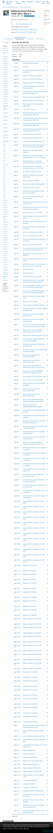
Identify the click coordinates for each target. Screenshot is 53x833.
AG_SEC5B (5, 72)
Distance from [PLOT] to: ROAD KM (32, 79)
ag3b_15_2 (16, 166)
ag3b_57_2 (16, 394)
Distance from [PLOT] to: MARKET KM (33, 82)
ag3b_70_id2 (17, 512)
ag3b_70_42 (17, 668)
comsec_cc (5, 280)
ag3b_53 (16, 371)
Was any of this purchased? (30, 301)
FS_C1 (4, 147)
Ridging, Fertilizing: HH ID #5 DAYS (32, 659)
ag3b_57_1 (16, 388)
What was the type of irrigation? (31, 180)
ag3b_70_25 (17, 677)
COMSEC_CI (5, 135)
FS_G (4, 167)
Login (48, 2)
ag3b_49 (16, 344)
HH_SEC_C (5, 205)
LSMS (17, 7)
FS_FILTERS (5, 164)
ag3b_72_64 (17, 775)
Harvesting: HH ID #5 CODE (30, 707)
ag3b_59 (16, 405)
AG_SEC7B (5, 81)
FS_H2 (4, 171)
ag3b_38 (16, 285)
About (23, 1)
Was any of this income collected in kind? (34, 97)
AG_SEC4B (5, 67)
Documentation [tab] (30, 38)
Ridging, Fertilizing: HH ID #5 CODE (32, 654)
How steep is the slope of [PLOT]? (32, 171)
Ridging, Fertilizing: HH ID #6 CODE (32, 663)
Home (4, 7)
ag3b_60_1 (16, 410)
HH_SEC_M (5, 246)
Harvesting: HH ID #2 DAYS (30, 686)
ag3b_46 (16, 330)
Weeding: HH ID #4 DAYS (30, 597)
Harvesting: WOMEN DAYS (30, 780)
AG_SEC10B (5, 94)
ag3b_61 (16, 421)
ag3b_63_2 (16, 437)
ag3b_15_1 (16, 161)
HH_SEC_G (5, 219)
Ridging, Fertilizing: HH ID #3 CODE (32, 636)
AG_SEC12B (5, 103)
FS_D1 (4, 149)
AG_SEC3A (5, 60)
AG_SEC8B (5, 85)
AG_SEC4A (5, 65)
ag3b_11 (16, 141)
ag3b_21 (16, 191)
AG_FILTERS (5, 50)
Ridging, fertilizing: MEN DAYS (31, 764)
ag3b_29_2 (16, 235)
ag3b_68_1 (16, 479)
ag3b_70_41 (17, 659)
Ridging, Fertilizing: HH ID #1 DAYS (32, 624)
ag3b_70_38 (17, 633)
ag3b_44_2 (17, 319)
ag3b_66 (16, 469)
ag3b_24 (16, 207)
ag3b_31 (16, 244)
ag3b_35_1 (16, 269)
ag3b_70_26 (17, 686)
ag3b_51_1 (16, 355)
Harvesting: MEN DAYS (29, 784)
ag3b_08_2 (16, 118)
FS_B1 (4, 144)
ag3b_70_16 (17, 597)
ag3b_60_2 (16, 415)
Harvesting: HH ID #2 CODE (30, 681)
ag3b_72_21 (17, 739)
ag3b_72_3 (16, 745)
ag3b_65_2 (16, 453)
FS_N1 (4, 196)
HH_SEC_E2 (5, 211)
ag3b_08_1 (16, 113)
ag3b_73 (16, 794)
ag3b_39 (16, 291)
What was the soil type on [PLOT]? (32, 134)
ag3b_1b (16, 70)
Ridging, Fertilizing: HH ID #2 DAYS (32, 633)
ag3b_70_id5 (17, 544)
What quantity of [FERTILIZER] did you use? (34, 335)
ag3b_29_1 (16, 232)
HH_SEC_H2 (5, 224)
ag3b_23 (16, 202)
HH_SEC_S (5, 262)
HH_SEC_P (5, 255)
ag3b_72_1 (16, 730)
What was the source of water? (31, 187)
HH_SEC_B (5, 202)
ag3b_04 (16, 91)
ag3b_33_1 (16, 253)
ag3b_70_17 (17, 606)
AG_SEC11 (5, 98)
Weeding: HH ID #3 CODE (29, 583)
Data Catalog (18, 2)
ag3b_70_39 (17, 641)
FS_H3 (4, 173)
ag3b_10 (16, 138)
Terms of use (43, 2)
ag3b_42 (16, 305)
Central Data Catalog (10, 7)
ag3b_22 (16, 196)
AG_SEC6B (5, 76)
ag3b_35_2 (16, 273)
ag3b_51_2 (16, 360)
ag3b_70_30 (17, 722)
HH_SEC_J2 (5, 235)
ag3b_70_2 (16, 517)
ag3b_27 (16, 221)
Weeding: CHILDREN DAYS (30, 757)
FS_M (4, 193)
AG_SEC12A (5, 101)
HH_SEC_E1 (5, 209)
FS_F (4, 162)
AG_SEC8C (5, 87)
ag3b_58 (16, 399)
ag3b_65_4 (16, 463)
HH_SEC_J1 (5, 233)
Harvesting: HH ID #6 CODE (30, 716)
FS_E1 (4, 156)
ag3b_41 (16, 301)
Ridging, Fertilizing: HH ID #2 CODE (32, 627)
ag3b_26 (16, 216)
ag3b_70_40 (17, 650)
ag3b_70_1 (16, 506)
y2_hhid (16, 63)
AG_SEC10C (5, 96)
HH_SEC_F (5, 214)
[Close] (51, 823)
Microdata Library (9, 2)
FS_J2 (4, 180)
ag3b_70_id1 (17, 501)
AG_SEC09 (5, 89)
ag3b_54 (16, 376)
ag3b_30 (16, 239)
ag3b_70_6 (16, 560)
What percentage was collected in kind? (33, 100)
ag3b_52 (16, 365)
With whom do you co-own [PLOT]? (32, 212)
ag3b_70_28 (17, 704)
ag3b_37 (16, 280)
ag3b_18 (16, 180)
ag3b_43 (16, 308)
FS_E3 (4, 160)
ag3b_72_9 (16, 791)
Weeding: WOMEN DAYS (29, 750)
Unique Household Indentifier (30, 63)
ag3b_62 (16, 426)
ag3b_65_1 (16, 447)
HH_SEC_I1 (5, 228)
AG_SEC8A (5, 83)
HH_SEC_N (5, 248)
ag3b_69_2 (16, 496)
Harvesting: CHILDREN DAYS (30, 787)
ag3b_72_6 (16, 761)
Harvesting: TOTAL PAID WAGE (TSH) (33, 791)
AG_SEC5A (5, 69)
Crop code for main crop (29, 109)
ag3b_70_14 (17, 579)
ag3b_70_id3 (17, 522)
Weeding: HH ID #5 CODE (29, 601)
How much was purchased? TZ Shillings (33, 305)
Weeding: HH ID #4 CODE (30, 592)
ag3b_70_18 (17, 615)
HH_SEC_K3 (5, 242)
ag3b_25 (16, 212)
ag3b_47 (16, 335)
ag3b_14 (16, 155)
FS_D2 (4, 151)
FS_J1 (4, 178)
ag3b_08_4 (16, 129)
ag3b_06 (16, 100)
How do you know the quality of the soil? (34, 141)
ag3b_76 (16, 810)
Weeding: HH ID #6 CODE (30, 610)
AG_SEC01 (5, 48)
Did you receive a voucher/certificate (32, 380)
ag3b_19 (16, 184)
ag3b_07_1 (16, 104)
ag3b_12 (16, 145)
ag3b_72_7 (16, 780)
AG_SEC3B (5, 63)
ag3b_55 (16, 380)
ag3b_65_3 (16, 458)
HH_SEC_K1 (5, 237)
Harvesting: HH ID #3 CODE (30, 690)
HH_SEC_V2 (5, 266)
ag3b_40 (16, 296)
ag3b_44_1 (16, 314)
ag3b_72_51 (17, 757)
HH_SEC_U (5, 264)
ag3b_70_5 (16, 549)
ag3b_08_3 (16, 123)
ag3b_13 (16, 150)
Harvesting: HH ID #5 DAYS (30, 713)
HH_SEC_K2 (5, 240)
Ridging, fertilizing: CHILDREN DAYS (32, 771)
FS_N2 (4, 198)
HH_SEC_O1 (5, 251)
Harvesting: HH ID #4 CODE (30, 698)
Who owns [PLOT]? (28, 269)
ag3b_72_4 (16, 750)
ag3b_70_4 (16, 538)
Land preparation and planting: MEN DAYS (34, 736)
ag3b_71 (16, 725)
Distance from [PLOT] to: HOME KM (32, 75)
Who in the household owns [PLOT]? (33, 232)
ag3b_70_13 (17, 570)
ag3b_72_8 (16, 784)
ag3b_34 (16, 264)
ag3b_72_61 (17, 764)
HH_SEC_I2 (5, 231)
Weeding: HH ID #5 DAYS (29, 606)
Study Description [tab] (8, 38)
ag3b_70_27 (17, 695)
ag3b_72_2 (16, 736)
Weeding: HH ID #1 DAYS (29, 570)
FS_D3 (4, 153)
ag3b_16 (16, 171)
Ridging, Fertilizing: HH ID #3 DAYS (32, 641)
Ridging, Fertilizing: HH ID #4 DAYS (32, 650)
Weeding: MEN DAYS (28, 754)
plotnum (16, 66)
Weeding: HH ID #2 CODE (29, 574)
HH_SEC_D (5, 207)
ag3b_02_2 (16, 79)
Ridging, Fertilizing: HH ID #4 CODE (32, 645)
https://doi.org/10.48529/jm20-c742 (24, 24)
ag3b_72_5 (16, 754)
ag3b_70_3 (16, 528)
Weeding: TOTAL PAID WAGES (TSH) (33, 761)
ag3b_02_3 (16, 82)
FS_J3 (4, 182)
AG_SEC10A (5, 92)
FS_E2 (4, 158)
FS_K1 (4, 185)
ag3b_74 (16, 800)
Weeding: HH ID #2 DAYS (29, 579)
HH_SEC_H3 (5, 226)
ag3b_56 (16, 383)
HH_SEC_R (5, 260)
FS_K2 (4, 187)
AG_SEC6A (5, 74)
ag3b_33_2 (16, 259)
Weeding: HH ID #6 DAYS (29, 615)
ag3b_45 (16, 324)
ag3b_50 (16, 349)
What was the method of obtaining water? (34, 184)
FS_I (4, 176)
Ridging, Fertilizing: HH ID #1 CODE (32, 618)
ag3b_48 (16, 339)
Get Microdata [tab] (40, 38)
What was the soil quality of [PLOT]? (32, 138)
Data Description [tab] (20, 39)
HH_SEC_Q (5, 257)
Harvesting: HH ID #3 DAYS (30, 695)
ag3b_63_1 (16, 431)
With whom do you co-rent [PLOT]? (32, 244)
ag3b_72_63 (17, 771)
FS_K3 (4, 189)
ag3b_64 (16, 442)
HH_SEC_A (5, 200)
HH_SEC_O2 (5, 253)
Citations (37, 1)
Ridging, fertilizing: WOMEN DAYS (32, 768)
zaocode (16, 109)
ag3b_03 (16, 86)
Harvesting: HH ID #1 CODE (30, 672)
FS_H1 (4, 169)
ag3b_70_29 (17, 713)
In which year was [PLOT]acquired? (32, 276)
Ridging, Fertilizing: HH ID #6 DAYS (32, 668)
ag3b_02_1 (16, 75)
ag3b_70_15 (17, 588)
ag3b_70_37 (17, 624)
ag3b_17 (16, 175)
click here (26, 828)
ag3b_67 (16, 474)
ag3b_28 (16, 227)
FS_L (4, 191)
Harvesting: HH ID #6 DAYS (30, 722)
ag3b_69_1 (16, 490)
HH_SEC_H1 (5, 222)
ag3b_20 (16, 187)
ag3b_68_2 (16, 485)
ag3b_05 (16, 97)
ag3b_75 (16, 805)
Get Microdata (29, 16)
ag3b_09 (16, 134)
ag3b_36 (16, 276)
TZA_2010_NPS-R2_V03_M (24, 7)
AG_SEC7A (5, 78)
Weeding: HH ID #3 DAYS (29, 588)
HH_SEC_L (5, 244)
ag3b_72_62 (17, 768)
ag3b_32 (16, 248)
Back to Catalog (8, 821)
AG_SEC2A (5, 56)
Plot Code (25, 66)
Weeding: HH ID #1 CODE (29, 565)
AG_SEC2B (5, 58)
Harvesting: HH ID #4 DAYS (30, 704)
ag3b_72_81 (17, 787)
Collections (30, 1)
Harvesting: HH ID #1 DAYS (30, 677)
